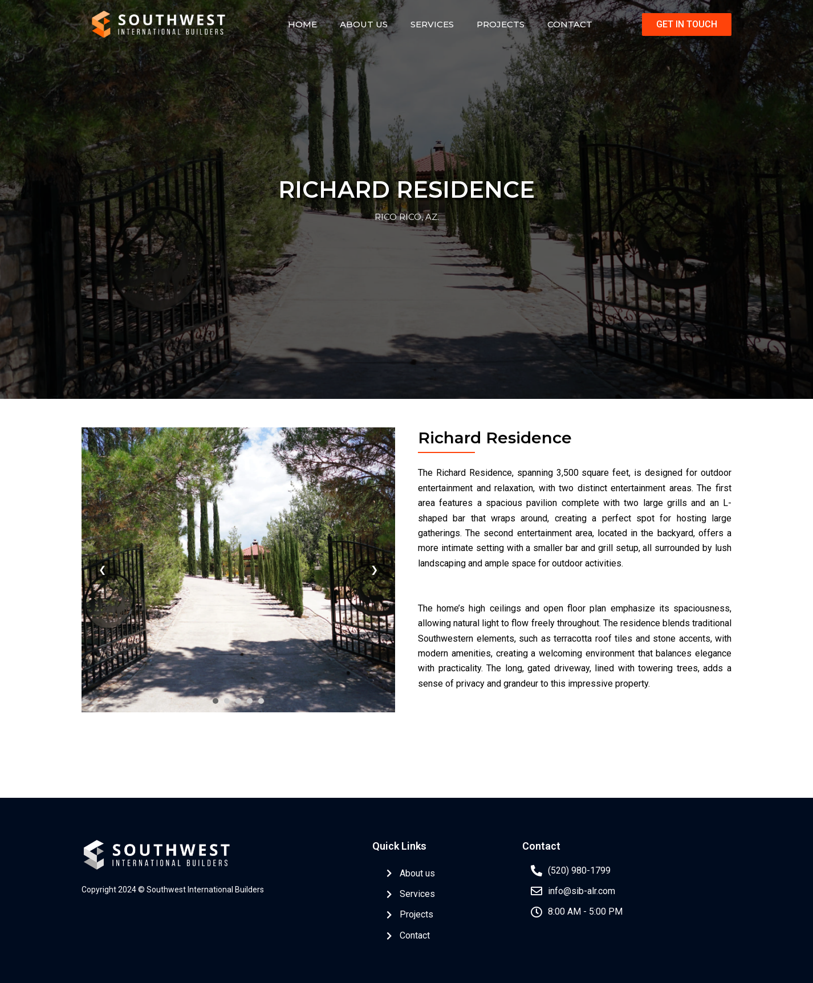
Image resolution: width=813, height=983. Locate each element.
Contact (569, 24)
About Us (364, 24)
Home (302, 24)
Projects (501, 24)
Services (432, 24)
